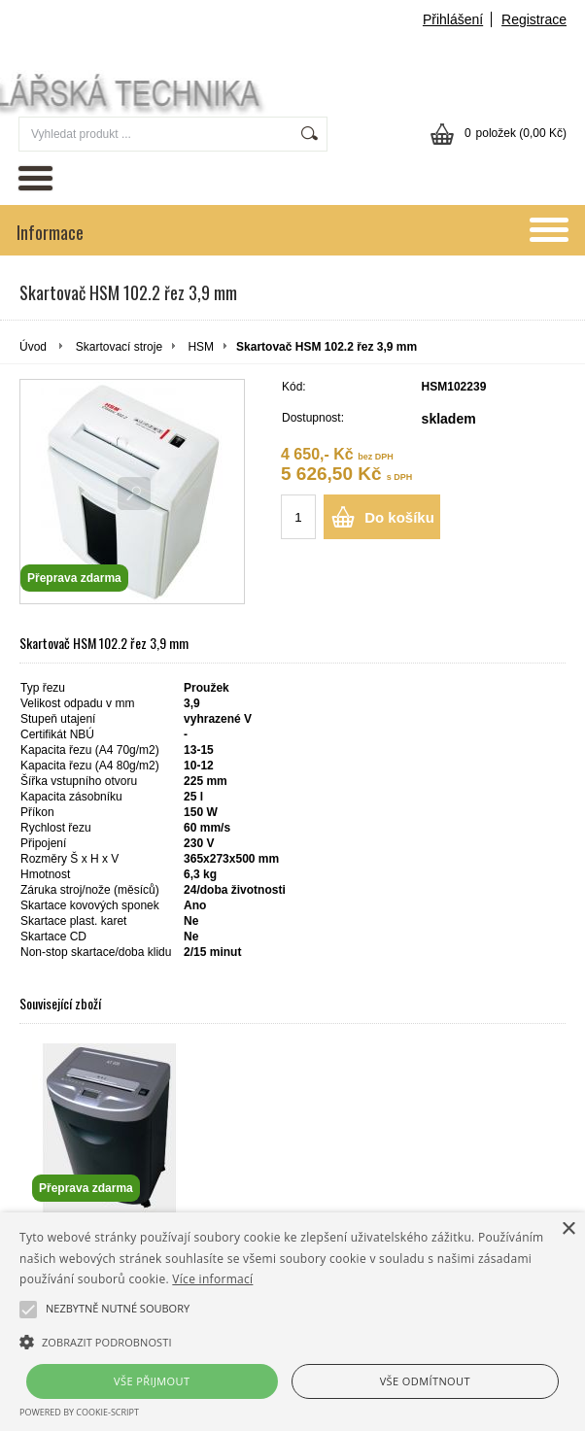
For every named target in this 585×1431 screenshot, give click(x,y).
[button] (292, 1340)
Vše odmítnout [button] (425, 1381)
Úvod (33, 347)
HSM (201, 347)
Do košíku (399, 517)
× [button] (568, 1229)
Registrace (534, 19)
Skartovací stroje (119, 347)
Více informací (212, 1279)
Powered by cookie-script (79, 1412)
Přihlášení (453, 19)
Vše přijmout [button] (151, 1381)
